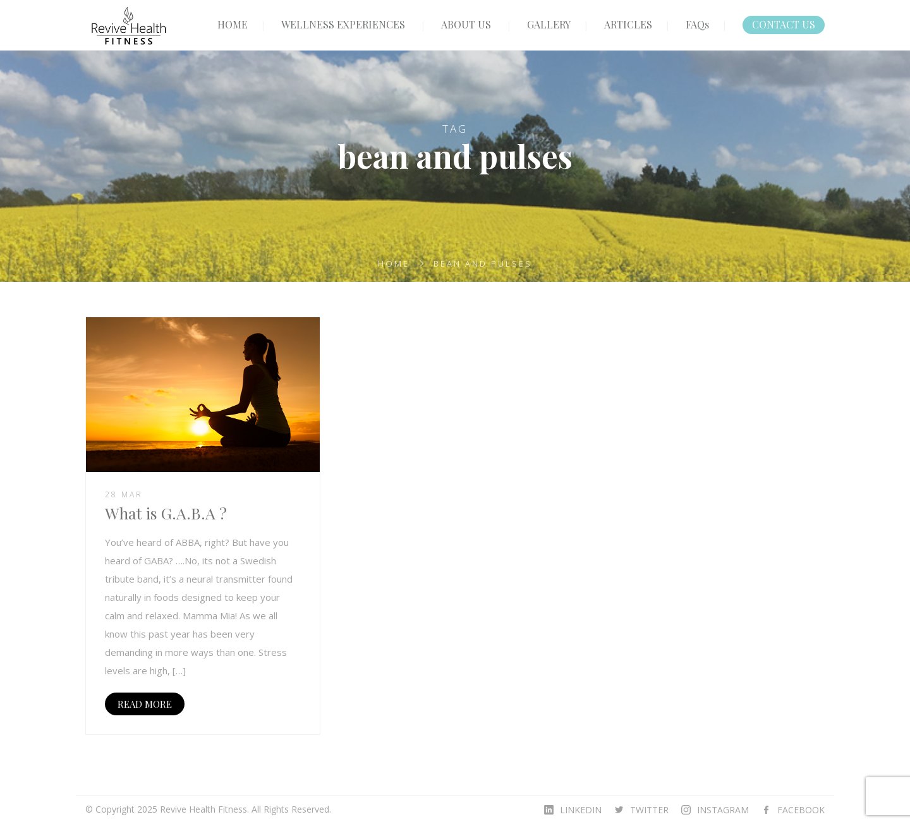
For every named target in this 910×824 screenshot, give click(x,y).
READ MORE (145, 704)
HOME (232, 24)
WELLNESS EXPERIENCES (343, 24)
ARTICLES (628, 24)
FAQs (697, 24)
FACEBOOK (801, 810)
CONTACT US (783, 24)
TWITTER (649, 810)
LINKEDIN (581, 810)
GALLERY (549, 24)
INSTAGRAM (723, 810)
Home (394, 263)
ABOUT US (466, 24)
